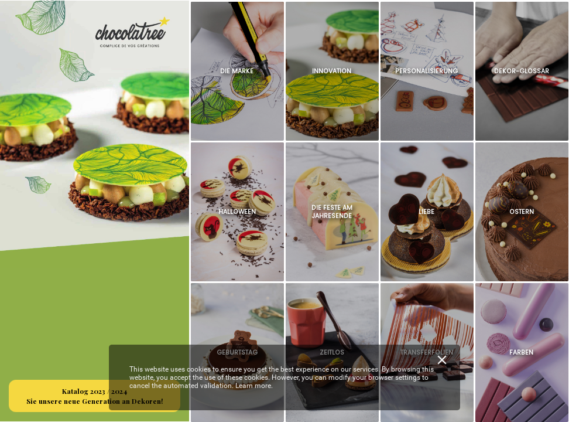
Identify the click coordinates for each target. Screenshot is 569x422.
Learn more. (254, 386)
